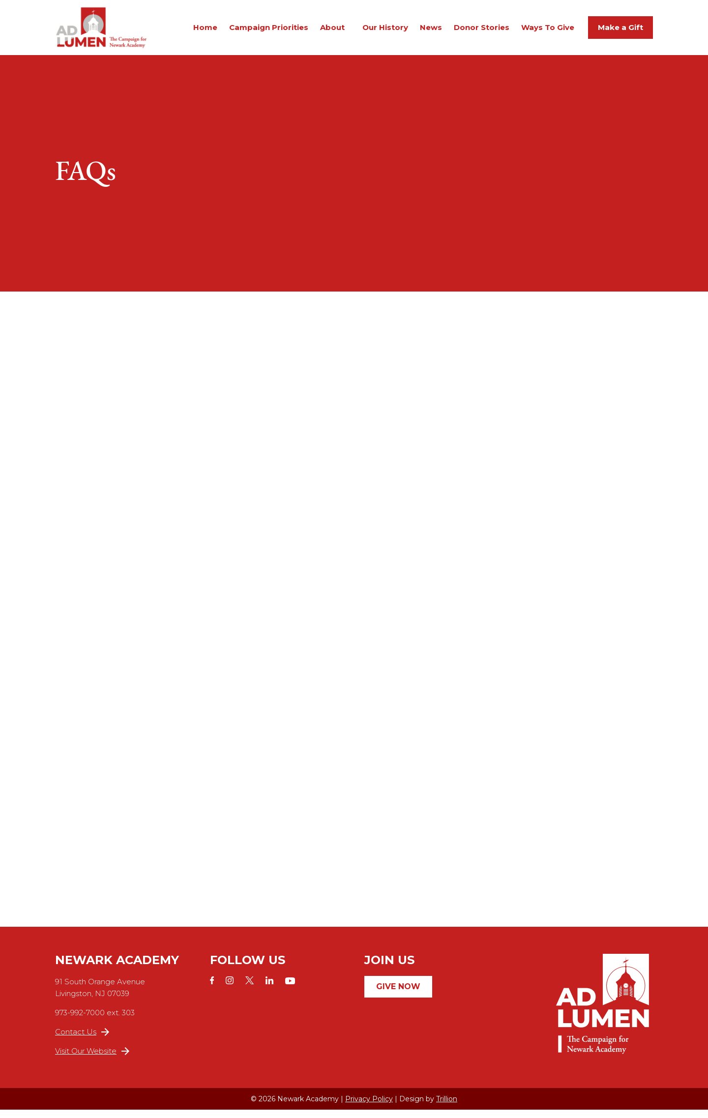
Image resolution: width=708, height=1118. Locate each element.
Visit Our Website (92, 1059)
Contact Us (82, 1040)
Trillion (446, 1107)
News (431, 31)
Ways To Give (547, 31)
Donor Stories (481, 31)
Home (205, 31)
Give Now (398, 995)
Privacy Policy (369, 1107)
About (332, 31)
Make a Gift (620, 31)
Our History (385, 31)
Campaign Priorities (268, 31)
